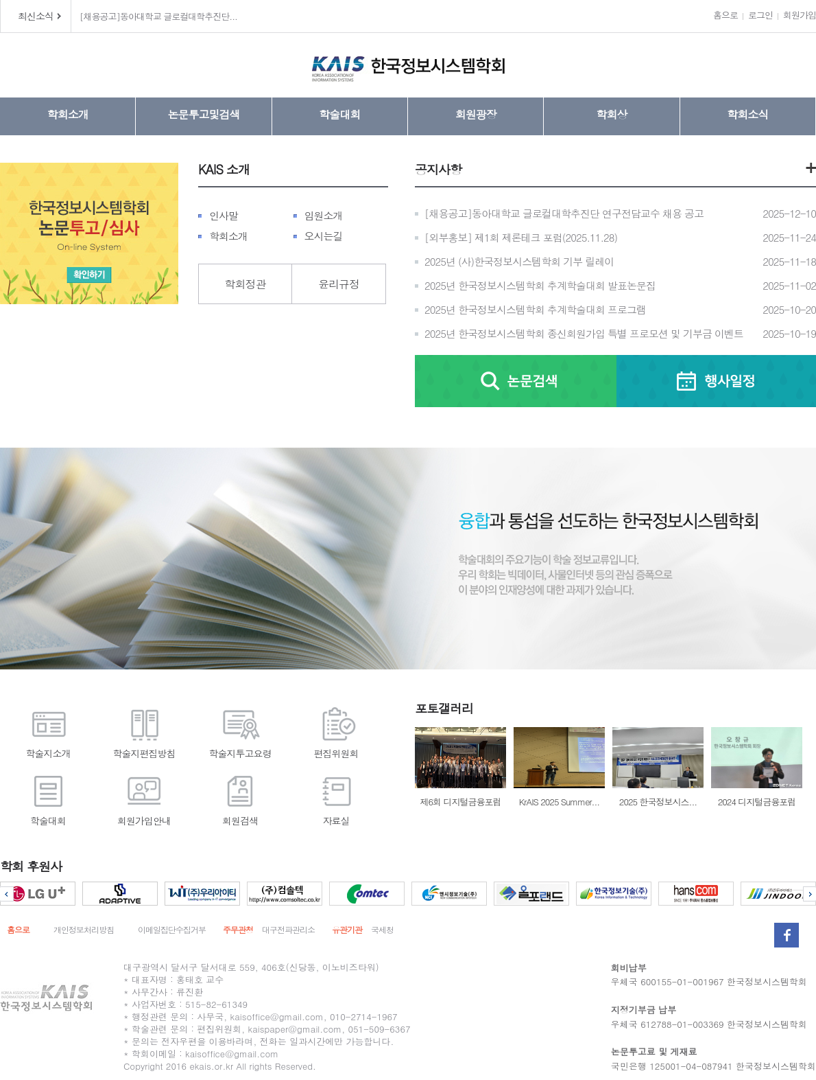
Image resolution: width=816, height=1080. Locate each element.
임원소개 (323, 215)
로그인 (760, 14)
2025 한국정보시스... (658, 767)
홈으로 (725, 14)
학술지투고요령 (240, 731)
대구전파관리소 (288, 929)
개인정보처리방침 (83, 929)
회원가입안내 (144, 798)
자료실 (336, 798)
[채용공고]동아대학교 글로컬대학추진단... (158, 16)
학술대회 (339, 114)
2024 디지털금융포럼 (756, 767)
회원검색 (240, 798)
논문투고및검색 (203, 114)
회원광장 (475, 114)
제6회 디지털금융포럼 (460, 767)
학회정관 (245, 284)
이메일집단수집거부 (172, 929)
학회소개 (67, 114)
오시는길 (323, 236)
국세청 (382, 929)
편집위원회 (336, 731)
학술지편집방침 (144, 731)
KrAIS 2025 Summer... (559, 767)
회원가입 (799, 14)
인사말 (223, 215)
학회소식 (747, 114)
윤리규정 (338, 284)
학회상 (611, 114)
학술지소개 (48, 731)
